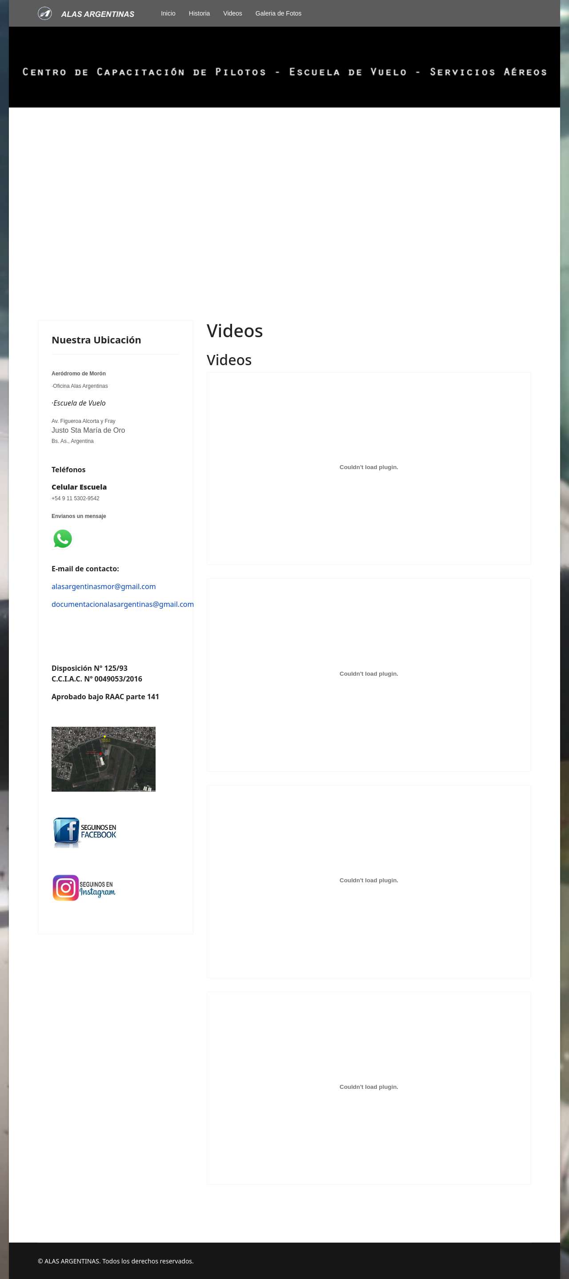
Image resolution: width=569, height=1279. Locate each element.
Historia (199, 13)
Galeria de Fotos (279, 13)
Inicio (168, 13)
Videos (232, 13)
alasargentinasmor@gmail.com (104, 586)
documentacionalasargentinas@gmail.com (123, 604)
